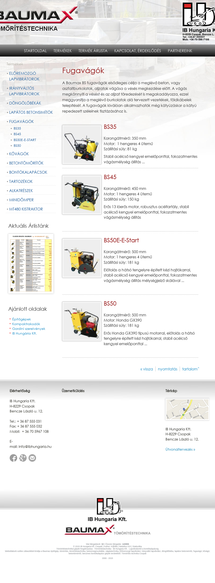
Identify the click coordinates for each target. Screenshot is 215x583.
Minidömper (21, 199)
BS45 (17, 134)
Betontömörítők (26, 162)
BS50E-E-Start (25, 140)
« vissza (147, 368)
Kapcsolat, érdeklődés (137, 50)
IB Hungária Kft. (24, 333)
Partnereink (180, 50)
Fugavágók (21, 121)
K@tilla (113, 546)
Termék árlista (93, 50)
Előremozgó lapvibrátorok (24, 76)
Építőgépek (21, 319)
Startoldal (35, 50)
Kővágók (19, 153)
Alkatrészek (21, 190)
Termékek (63, 50)
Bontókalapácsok (28, 172)
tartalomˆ (190, 368)
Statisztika (137, 546)
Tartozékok (21, 181)
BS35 (17, 128)
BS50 (17, 145)
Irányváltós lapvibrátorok (24, 91)
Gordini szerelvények (28, 328)
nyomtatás (167, 368)
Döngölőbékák (25, 103)
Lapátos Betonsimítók (31, 112)
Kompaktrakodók (26, 324)
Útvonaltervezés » (180, 449)
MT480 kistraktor (26, 208)
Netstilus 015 (125, 546)
